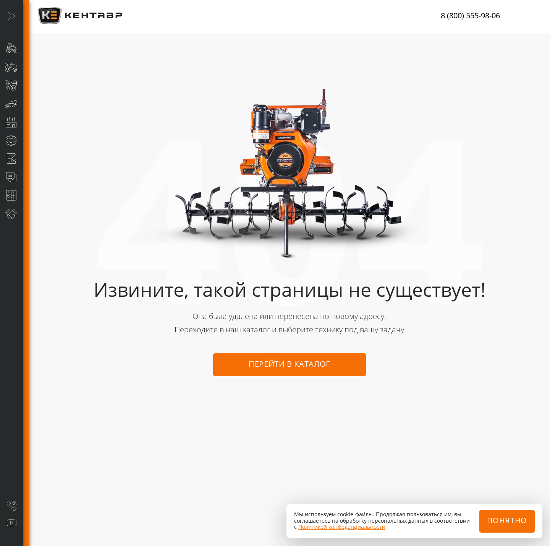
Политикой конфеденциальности (341, 527)
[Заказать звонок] (11, 505)
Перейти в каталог (289, 365)
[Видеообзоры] (11, 523)
